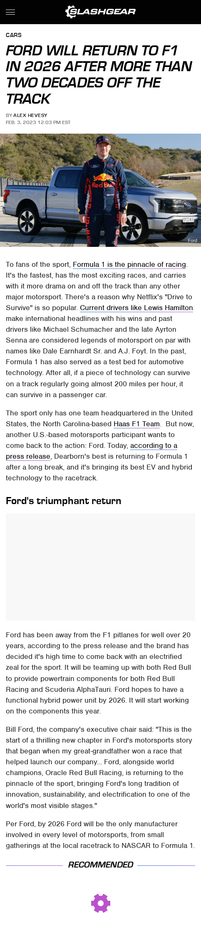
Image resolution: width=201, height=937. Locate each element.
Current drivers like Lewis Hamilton (136, 307)
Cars (14, 35)
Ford (192, 241)
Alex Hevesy (30, 115)
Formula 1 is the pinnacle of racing (129, 264)
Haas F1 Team (137, 423)
